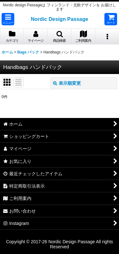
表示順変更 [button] (67, 83)
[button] (8, 19)
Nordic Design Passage (59, 19)
